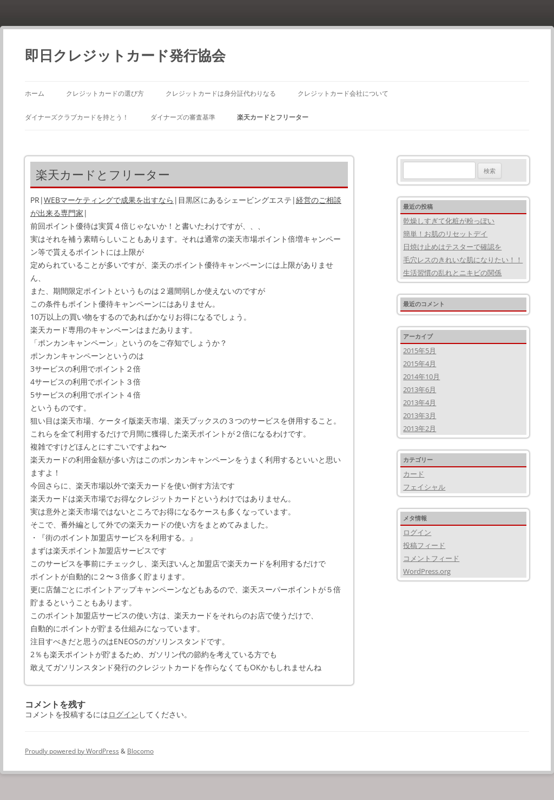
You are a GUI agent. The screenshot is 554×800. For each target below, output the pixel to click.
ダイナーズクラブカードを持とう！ (77, 117)
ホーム (34, 93)
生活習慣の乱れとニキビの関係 (452, 272)
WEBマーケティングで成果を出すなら (109, 200)
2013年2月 (419, 428)
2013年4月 (419, 402)
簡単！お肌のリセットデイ (445, 234)
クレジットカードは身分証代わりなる (221, 93)
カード (413, 474)
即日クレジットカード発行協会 (125, 55)
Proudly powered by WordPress (72, 751)
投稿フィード (424, 545)
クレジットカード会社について (343, 93)
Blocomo (140, 751)
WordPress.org (427, 571)
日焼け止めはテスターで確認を (452, 247)
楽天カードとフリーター (272, 117)
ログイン (123, 714)
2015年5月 (419, 350)
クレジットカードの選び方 (105, 93)
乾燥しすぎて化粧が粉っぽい (448, 221)
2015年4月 (419, 363)
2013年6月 (419, 389)
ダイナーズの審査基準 (182, 117)
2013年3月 (419, 415)
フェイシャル (424, 487)
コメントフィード (431, 558)
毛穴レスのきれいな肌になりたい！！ (463, 260)
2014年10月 (421, 376)
